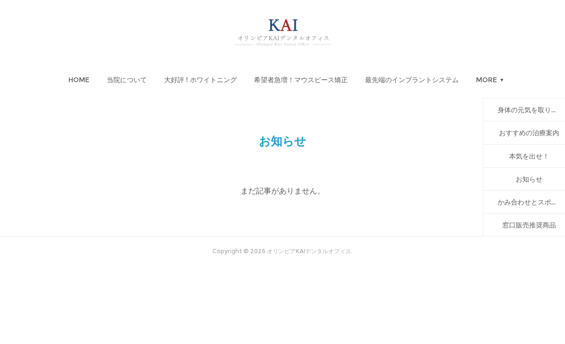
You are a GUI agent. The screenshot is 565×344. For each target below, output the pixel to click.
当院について (127, 79)
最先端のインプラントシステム (412, 79)
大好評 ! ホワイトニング (200, 79)
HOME (78, 79)
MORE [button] (486, 79)
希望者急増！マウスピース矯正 (301, 79)
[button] (78, 79)
